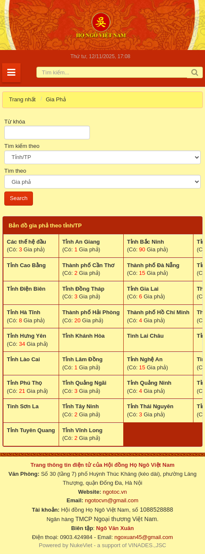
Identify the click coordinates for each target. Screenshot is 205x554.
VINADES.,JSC (147, 545)
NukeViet (81, 545)
